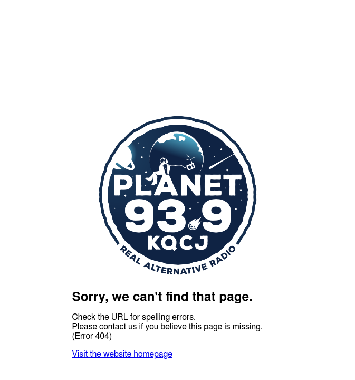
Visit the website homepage (122, 354)
